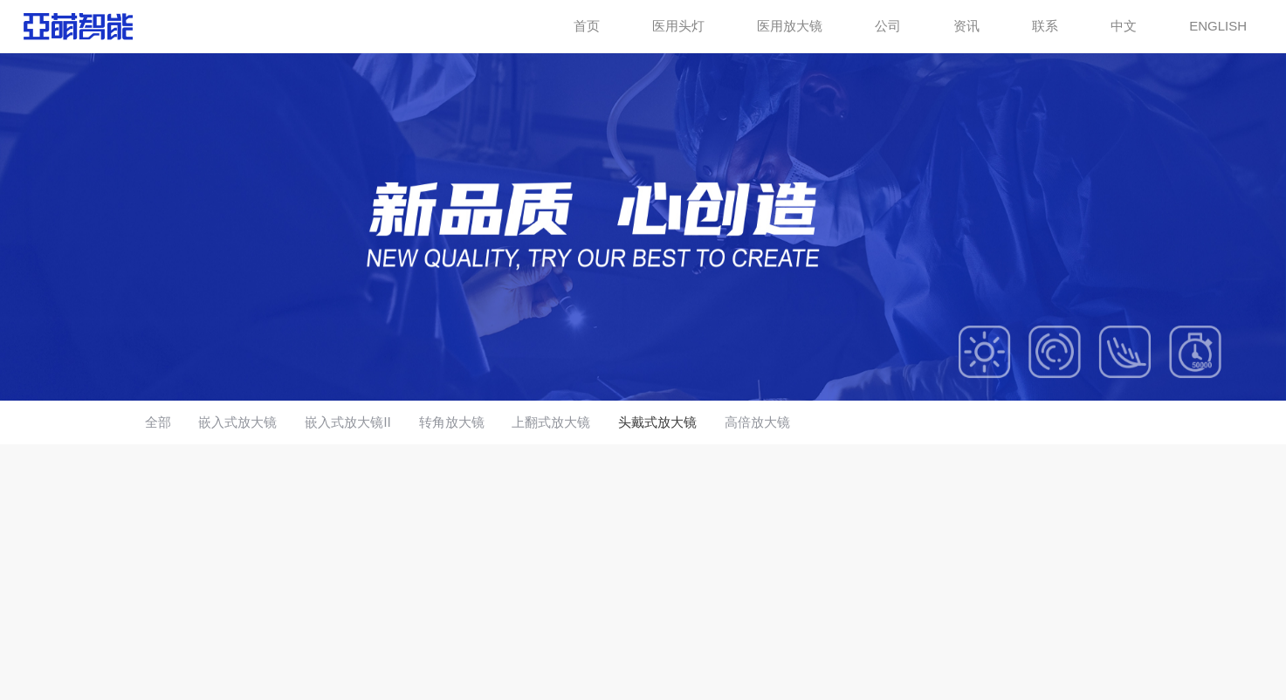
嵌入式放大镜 (237, 422)
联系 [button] (1045, 25)
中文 (1124, 25)
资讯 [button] (966, 25)
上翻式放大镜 (551, 422)
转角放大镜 (452, 422)
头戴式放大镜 (657, 422)
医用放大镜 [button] (789, 25)
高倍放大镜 (757, 422)
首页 (587, 25)
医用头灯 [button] (678, 25)
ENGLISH (1218, 25)
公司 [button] (888, 25)
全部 (158, 422)
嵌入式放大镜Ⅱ (347, 422)
